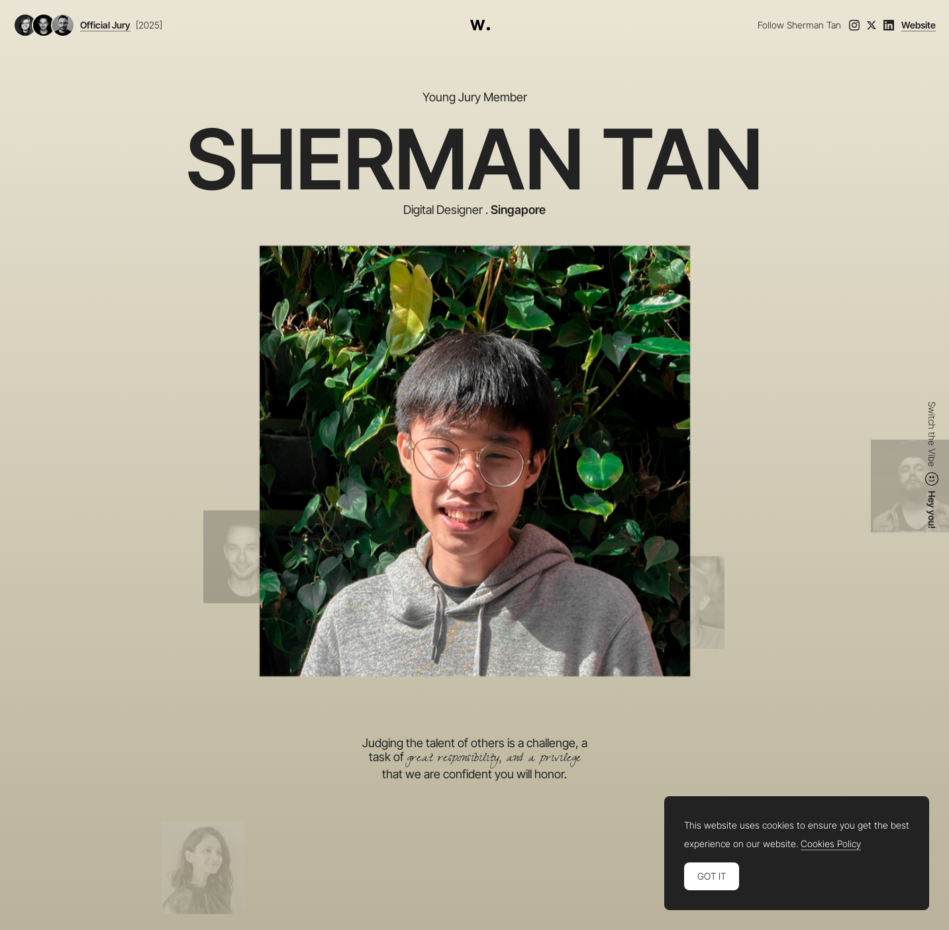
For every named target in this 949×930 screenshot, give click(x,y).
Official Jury (105, 25)
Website (918, 25)
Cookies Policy (831, 844)
